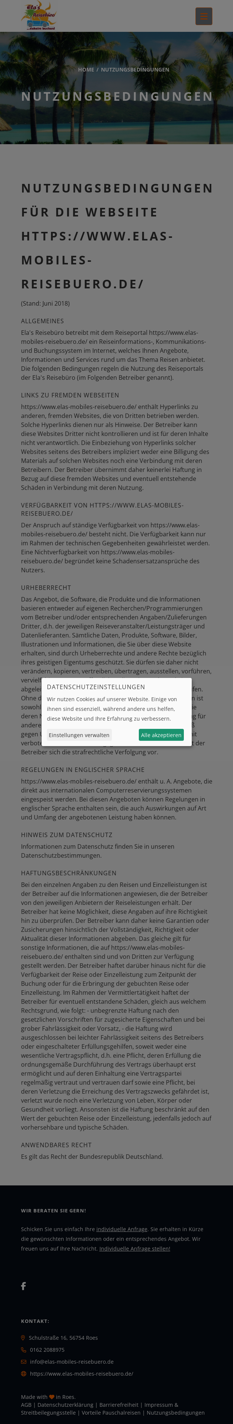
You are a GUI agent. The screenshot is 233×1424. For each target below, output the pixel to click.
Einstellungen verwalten (79, 735)
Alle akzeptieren (161, 735)
